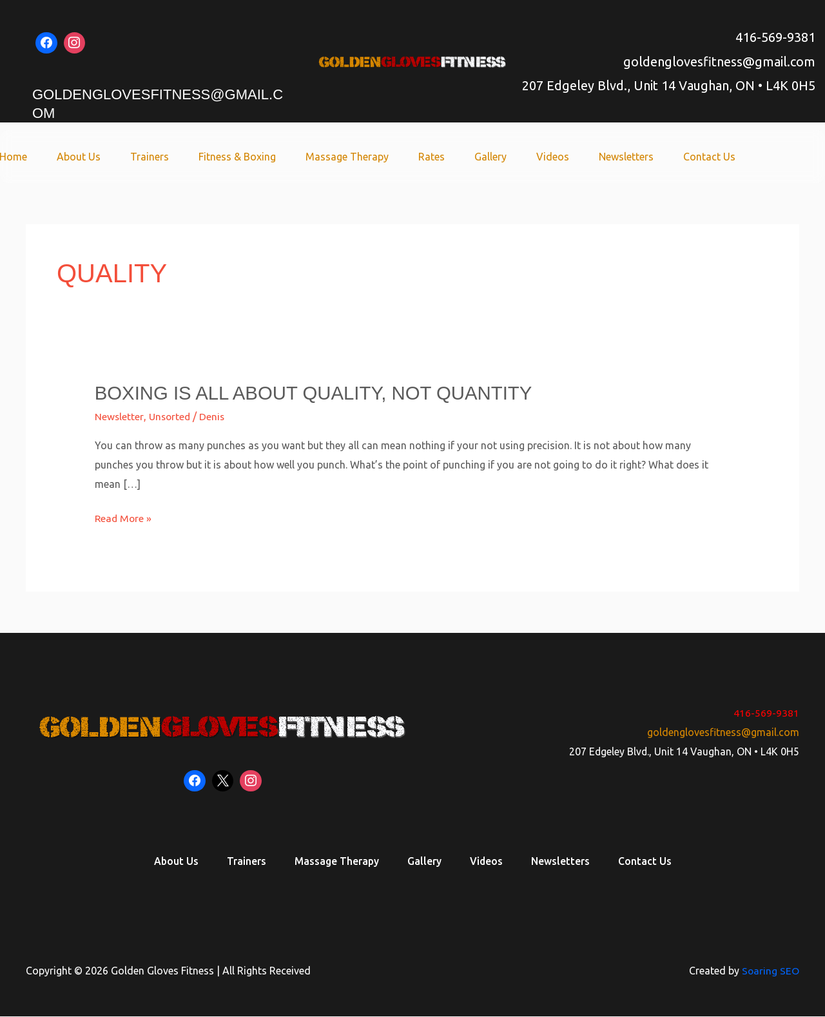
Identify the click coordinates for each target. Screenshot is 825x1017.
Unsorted (171, 416)
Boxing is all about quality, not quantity (318, 392)
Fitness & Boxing (262, 156)
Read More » (124, 516)
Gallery (504, 156)
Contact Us (711, 156)
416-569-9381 (775, 37)
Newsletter (119, 416)
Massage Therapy (368, 156)
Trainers (178, 156)
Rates (449, 156)
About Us (111, 156)
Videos (562, 156)
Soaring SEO (770, 971)
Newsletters (632, 156)
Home (50, 156)
